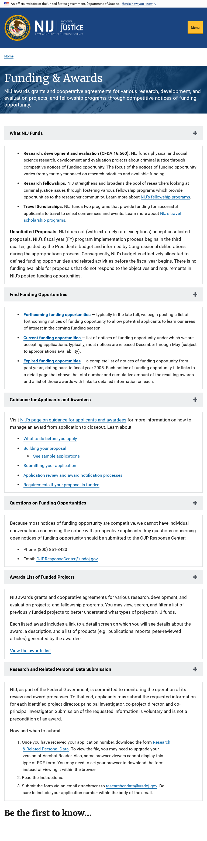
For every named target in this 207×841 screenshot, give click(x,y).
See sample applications (56, 456)
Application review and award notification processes (72, 475)
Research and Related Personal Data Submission (60, 669)
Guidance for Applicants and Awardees (50, 399)
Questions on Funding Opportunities (48, 503)
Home (8, 56)
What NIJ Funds (26, 133)
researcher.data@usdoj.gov (131, 785)
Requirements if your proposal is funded (61, 484)
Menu (195, 28)
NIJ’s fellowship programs (165, 197)
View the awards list (30, 650)
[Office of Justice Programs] (17, 28)
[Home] (59, 27)
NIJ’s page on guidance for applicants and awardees (73, 420)
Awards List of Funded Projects (42, 577)
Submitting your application (49, 465)
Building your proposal (44, 448)
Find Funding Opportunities (38, 294)
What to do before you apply (50, 438)
